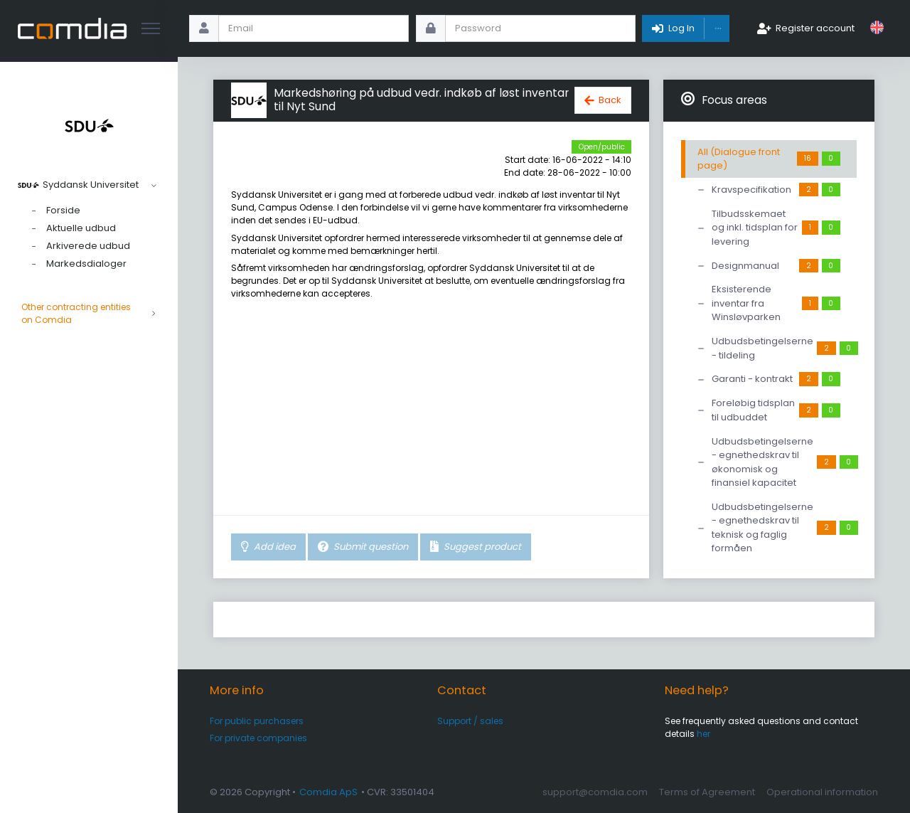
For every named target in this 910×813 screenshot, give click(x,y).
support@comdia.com (595, 792)
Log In (681, 28)
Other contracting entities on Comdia (88, 313)
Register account (815, 28)
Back (610, 100)
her (703, 734)
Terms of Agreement (707, 792)
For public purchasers (257, 721)
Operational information (822, 792)
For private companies (258, 738)
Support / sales (470, 721)
